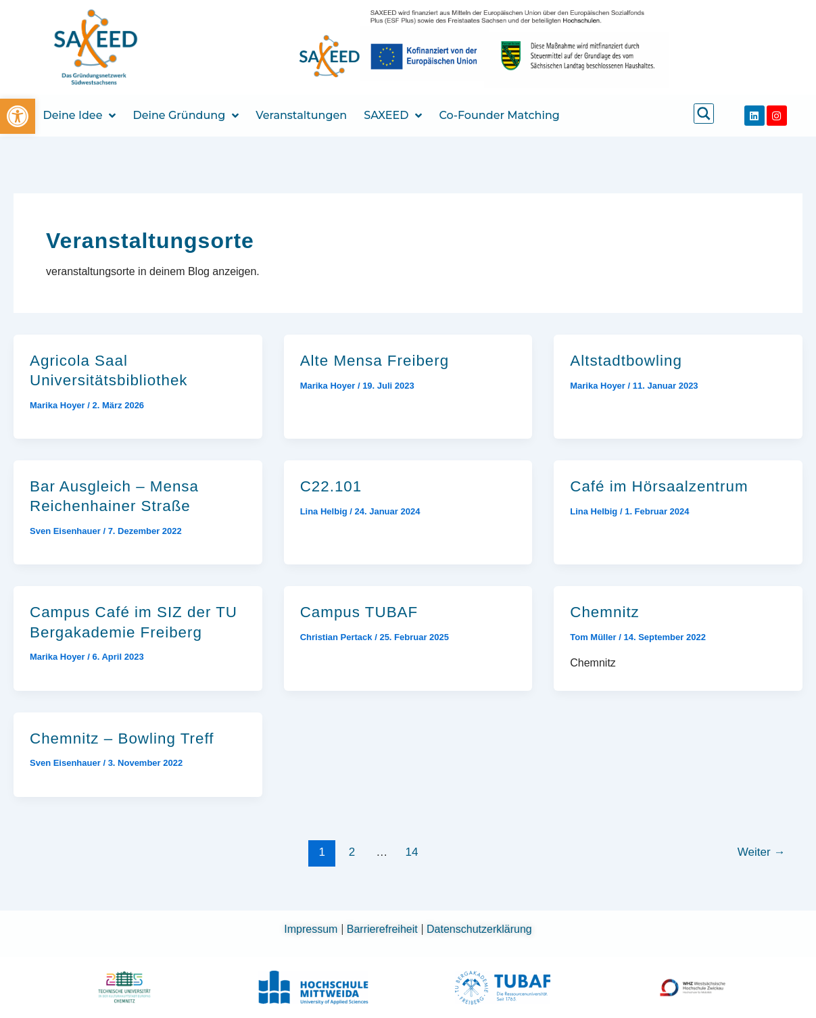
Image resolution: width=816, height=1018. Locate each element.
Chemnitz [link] (605, 612)
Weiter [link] (762, 852)
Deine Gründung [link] (186, 115)
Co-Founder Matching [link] (499, 115)
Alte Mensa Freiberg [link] (375, 360)
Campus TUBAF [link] (359, 612)
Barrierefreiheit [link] (384, 929)
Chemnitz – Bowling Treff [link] (122, 738)
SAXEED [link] (393, 115)
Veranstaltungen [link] (301, 115)
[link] (17, 116)
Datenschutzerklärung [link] (479, 929)
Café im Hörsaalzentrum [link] (659, 486)
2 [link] (352, 852)
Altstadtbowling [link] (626, 360)
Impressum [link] (312, 929)
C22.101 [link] (331, 486)
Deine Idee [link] (79, 115)
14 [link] (411, 852)
